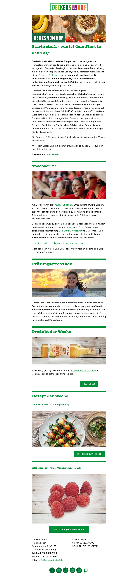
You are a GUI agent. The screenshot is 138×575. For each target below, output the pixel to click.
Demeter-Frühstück (49, 75)
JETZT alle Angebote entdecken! (69, 529)
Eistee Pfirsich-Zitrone (82, 370)
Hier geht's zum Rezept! (89, 454)
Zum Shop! (89, 384)
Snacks (70, 227)
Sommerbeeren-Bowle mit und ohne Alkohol (60, 243)
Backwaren (64, 230)
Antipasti (76, 230)
